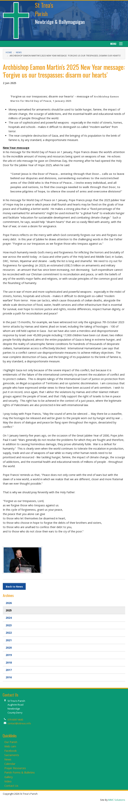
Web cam (10, 746)
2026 (9, 603)
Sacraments (11, 755)
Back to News (14, 586)
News (19, 52)
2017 (9, 670)
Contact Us (11, 785)
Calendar (9, 764)
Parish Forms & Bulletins (19, 772)
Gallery (8, 777)
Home (9, 52)
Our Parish (10, 742)
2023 (9, 625)
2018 (9, 662)
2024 (9, 617)
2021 (9, 640)
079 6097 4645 (15, 719)
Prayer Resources (15, 768)
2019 (9, 655)
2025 (9, 610)
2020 (9, 647)
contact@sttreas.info (19, 723)
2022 (9, 632)
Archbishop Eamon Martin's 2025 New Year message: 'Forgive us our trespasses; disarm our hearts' (65, 55)
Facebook (10, 750)
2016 (9, 677)
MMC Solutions (116, 799)
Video (8, 781)
